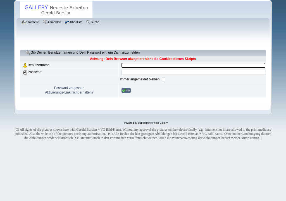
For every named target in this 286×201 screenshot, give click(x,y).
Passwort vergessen (69, 88)
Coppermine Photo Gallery (153, 122)
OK (126, 90)
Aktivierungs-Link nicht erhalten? (69, 92)
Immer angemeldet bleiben (140, 79)
